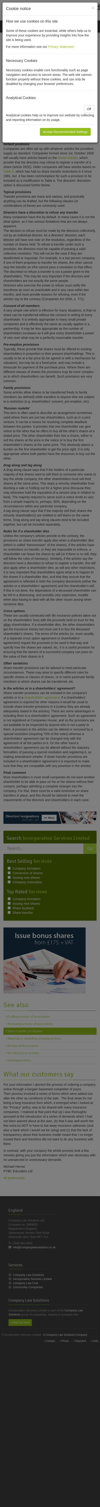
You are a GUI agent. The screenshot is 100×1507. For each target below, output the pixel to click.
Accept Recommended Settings (65, 132)
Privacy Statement (61, 47)
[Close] (92, 7)
